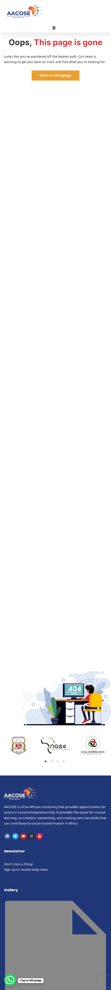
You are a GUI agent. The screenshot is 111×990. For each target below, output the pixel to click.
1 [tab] (46, 761)
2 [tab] (52, 761)
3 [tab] (58, 761)
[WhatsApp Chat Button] (10, 980)
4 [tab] (64, 761)
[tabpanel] (18, 745)
